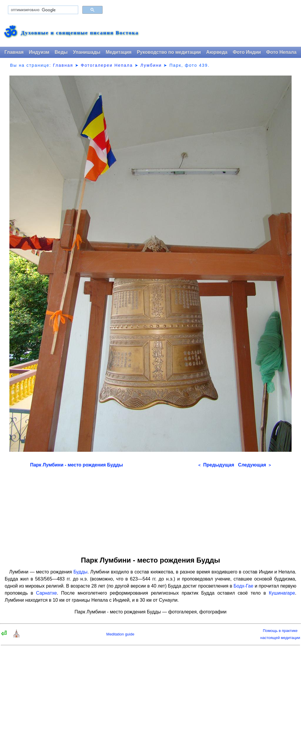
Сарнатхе (46, 593)
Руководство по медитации (169, 52)
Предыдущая (216, 464)
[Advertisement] (150, 510)
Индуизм (39, 52)
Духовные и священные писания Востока (79, 33)
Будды (80, 571)
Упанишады (86, 52)
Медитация (118, 52)
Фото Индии (247, 52)
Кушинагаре (282, 593)
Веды (61, 52)
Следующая (254, 464)
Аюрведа (217, 52)
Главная (14, 52)
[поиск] (42, 10)
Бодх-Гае (243, 585)
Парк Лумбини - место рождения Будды (76, 464)
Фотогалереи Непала (107, 65)
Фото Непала (281, 52)
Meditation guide (120, 634)
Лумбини (151, 65)
